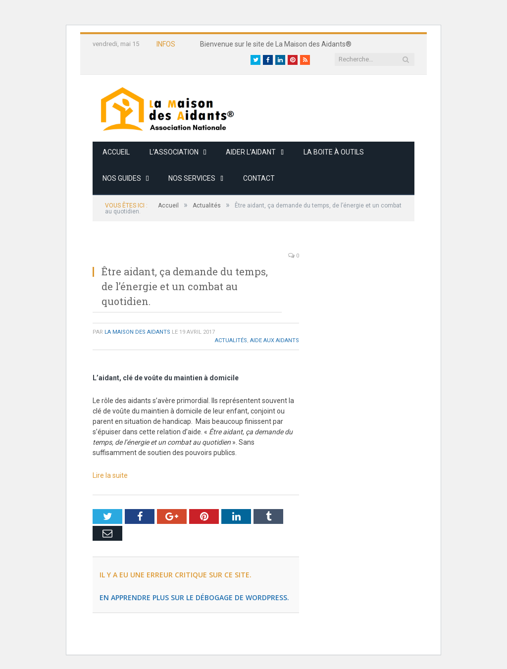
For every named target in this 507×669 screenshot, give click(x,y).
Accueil (116, 152)
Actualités (231, 340)
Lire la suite (110, 475)
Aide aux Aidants (274, 340)
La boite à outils (334, 152)
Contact (259, 178)
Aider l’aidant (251, 152)
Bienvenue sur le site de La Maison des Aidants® (276, 44)
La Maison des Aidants (137, 332)
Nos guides (121, 178)
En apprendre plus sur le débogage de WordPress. (194, 597)
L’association (174, 152)
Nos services (191, 178)
